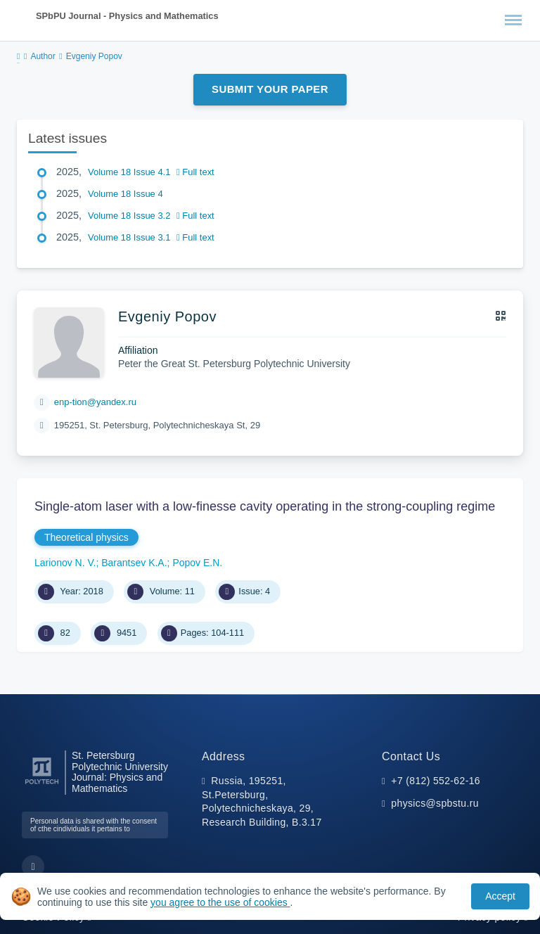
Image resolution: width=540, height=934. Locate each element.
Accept (500, 896)
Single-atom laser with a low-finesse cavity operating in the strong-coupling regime (264, 506)
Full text (195, 172)
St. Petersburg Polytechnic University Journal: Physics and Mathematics (120, 772)
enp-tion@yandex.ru (95, 402)
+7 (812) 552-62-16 (435, 780)
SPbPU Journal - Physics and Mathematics (127, 16)
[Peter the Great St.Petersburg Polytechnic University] (42, 785)
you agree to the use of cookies (220, 902)
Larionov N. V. (65, 562)
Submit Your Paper (270, 89)
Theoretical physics (86, 537)
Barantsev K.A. (134, 562)
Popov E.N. (197, 562)
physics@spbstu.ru (434, 803)
